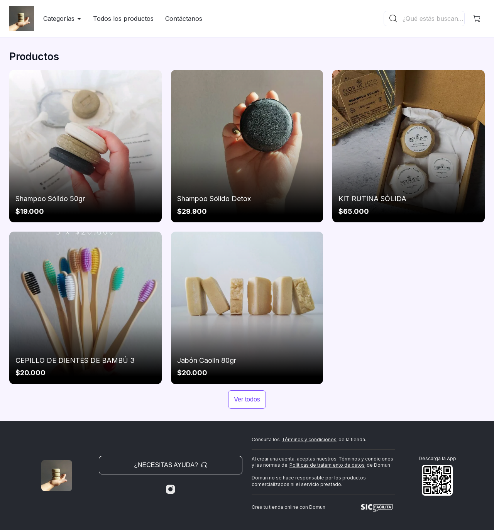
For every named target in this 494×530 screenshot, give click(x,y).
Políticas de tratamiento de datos (327, 465)
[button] (477, 18)
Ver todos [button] (247, 399)
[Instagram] (170, 489)
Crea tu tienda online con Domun (288, 507)
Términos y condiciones (309, 439)
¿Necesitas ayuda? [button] (170, 465)
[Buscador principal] (433, 18)
